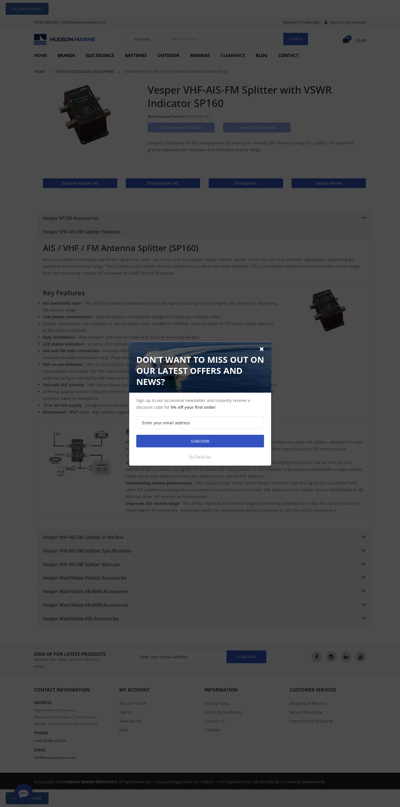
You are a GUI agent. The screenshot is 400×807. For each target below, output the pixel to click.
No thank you (200, 456)
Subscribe (200, 440)
